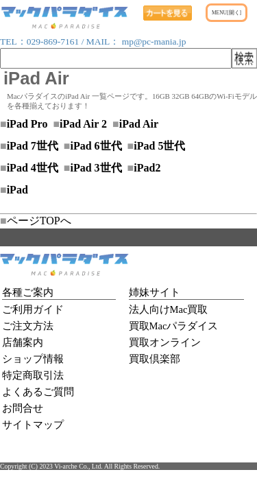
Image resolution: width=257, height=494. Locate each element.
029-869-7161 (53, 41)
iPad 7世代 (32, 146)
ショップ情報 (33, 358)
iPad (17, 190)
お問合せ (22, 408)
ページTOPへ (35, 220)
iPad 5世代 (159, 146)
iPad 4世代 (32, 168)
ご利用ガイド (33, 309)
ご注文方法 (27, 325)
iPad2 (147, 168)
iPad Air (138, 124)
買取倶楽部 (154, 358)
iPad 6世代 (95, 146)
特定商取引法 (33, 375)
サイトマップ (33, 424)
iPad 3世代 (95, 168)
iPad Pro (27, 124)
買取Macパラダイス (174, 325)
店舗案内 (22, 342)
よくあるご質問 (38, 391)
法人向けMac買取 (168, 309)
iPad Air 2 (83, 124)
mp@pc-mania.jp (152, 41)
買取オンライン (165, 342)
